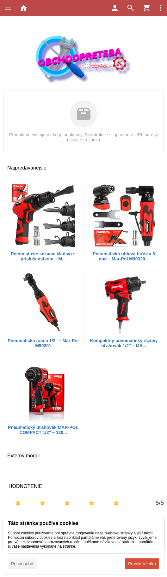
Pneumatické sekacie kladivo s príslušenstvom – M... (43, 256)
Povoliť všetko (142, 563)
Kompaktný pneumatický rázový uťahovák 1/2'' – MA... (124, 343)
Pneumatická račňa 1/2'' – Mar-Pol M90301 (43, 343)
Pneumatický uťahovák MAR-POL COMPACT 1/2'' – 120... (43, 430)
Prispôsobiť (22, 563)
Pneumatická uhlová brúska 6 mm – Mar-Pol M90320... (124, 256)
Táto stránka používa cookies (43, 523)
